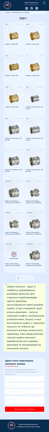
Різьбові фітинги (17, 12)
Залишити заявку (24, 409)
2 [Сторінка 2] (22, 278)
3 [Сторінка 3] (26, 278)
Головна (8, 12)
